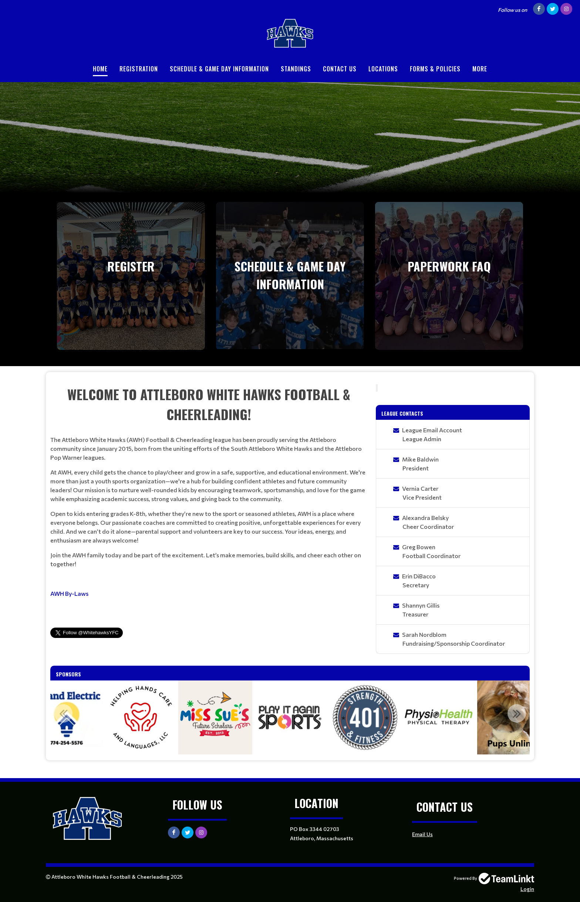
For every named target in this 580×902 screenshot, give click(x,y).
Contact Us (340, 68)
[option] (140, 717)
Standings (296, 68)
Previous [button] (63, 713)
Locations (383, 68)
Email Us (422, 834)
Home (100, 68)
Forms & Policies (435, 68)
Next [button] (517, 713)
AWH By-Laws (69, 593)
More (479, 68)
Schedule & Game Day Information (219, 68)
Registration (138, 68)
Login (527, 889)
